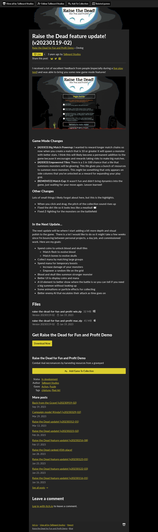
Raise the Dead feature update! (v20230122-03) (60, 468)
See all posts (38, 487)
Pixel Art (56, 390)
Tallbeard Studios (72, 54)
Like (37, 54)
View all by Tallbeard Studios (52, 525)
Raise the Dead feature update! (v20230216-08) (60, 440)
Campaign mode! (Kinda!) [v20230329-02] (56, 412)
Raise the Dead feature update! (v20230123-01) (60, 459)
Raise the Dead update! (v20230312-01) (55, 421)
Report (70, 525)
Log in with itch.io (42, 506)
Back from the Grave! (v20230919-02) (54, 402)
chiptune (46, 390)
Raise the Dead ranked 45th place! (52, 449)
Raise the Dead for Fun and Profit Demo (53, 48)
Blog (71, 528)
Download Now (42, 343)
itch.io (35, 525)
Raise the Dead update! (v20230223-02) (55, 430)
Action (45, 386)
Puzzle (53, 386)
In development (50, 379)
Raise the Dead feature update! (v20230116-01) (60, 478)
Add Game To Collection (79, 371)
